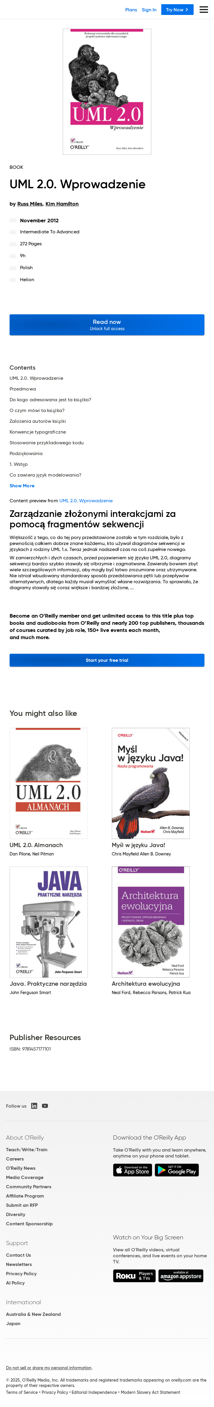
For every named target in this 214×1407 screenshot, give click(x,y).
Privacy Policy (21, 1273)
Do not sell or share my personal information (48, 1368)
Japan (13, 1323)
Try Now (177, 10)
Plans (131, 9)
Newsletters (19, 1264)
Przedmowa (23, 389)
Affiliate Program (25, 1196)
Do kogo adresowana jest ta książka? (50, 399)
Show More (22, 485)
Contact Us (18, 1255)
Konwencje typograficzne (38, 432)
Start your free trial (107, 660)
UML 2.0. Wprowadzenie (36, 378)
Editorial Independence (94, 1392)
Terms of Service (22, 1392)
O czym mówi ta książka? (37, 410)
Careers (15, 1159)
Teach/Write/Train (26, 1149)
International (23, 1302)
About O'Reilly (25, 1137)
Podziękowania (26, 453)
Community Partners (28, 1187)
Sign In (149, 9)
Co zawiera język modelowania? (46, 475)
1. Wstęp (19, 464)
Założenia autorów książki (38, 421)
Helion (27, 279)
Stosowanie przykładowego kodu (47, 442)
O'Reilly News (20, 1168)
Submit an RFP (22, 1205)
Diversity (15, 1214)
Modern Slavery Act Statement (150, 1392)
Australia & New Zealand (33, 1314)
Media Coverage (24, 1177)
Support (17, 1243)
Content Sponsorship (29, 1224)
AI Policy (15, 1283)
